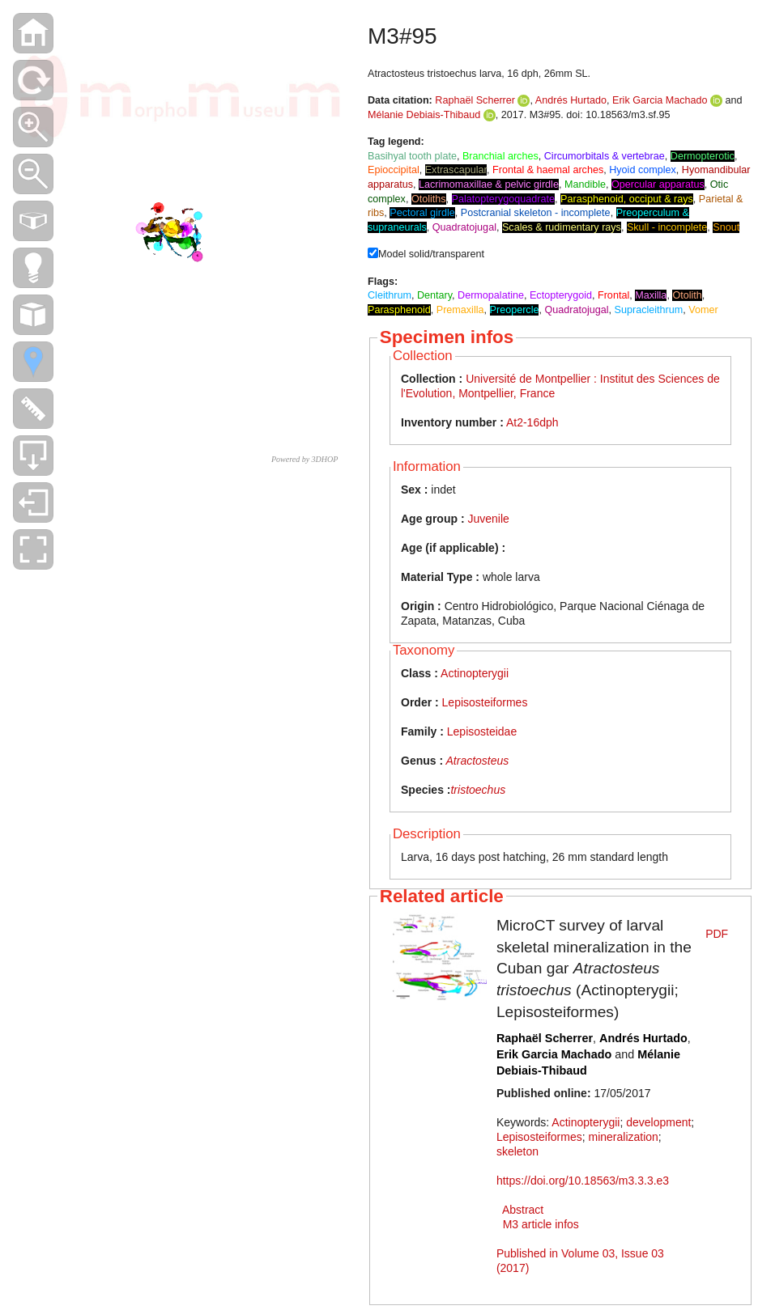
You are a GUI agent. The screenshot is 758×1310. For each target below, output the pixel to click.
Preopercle (514, 310)
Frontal (613, 295)
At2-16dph (532, 422)
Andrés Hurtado (571, 100)
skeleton (517, 1151)
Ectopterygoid (561, 295)
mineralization (623, 1136)
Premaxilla (460, 310)
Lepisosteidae (482, 731)
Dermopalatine (491, 295)
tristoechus (477, 789)
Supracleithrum (649, 310)
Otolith (686, 295)
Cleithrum (389, 295)
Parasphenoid (399, 310)
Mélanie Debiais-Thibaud (424, 115)
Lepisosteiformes (485, 702)
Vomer (703, 310)
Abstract (522, 1209)
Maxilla (650, 295)
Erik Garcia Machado (660, 100)
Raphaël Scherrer (475, 100)
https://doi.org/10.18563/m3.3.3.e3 (582, 1180)
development (658, 1122)
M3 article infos (541, 1224)
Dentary (434, 295)
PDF (716, 933)
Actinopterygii (475, 673)
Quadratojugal (576, 310)
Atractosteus (477, 760)
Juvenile (488, 518)
